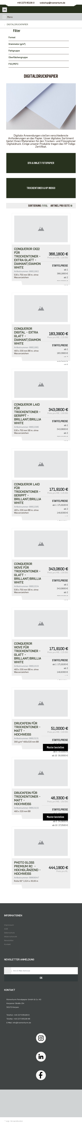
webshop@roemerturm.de (52, 3)
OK (41, 978)
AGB (6, 929)
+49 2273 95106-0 (25, 3)
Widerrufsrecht (10, 937)
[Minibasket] (78, 9)
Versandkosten (16, 1121)
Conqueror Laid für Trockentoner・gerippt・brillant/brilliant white (27, 414)
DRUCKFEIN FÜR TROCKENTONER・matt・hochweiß (27, 728)
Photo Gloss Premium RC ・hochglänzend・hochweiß (27, 868)
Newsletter (9, 940)
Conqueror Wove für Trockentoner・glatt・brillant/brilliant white (27, 573)
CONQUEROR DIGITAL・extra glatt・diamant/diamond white (27, 336)
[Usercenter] (69, 9)
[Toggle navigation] (4, 17)
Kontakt (7, 944)
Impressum (9, 925)
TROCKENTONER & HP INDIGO (41, 188)
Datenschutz (9, 933)
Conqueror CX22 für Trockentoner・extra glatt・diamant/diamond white (27, 258)
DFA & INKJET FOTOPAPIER (41, 163)
